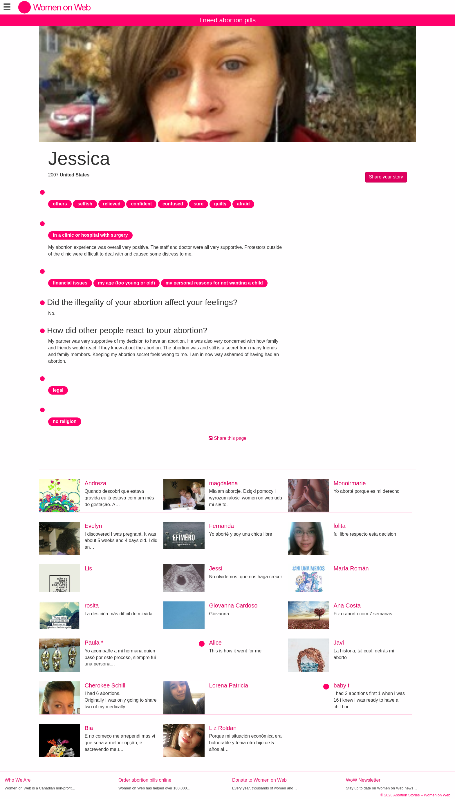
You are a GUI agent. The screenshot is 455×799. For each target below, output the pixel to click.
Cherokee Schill (105, 685)
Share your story (386, 176)
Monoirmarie (350, 483)
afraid (243, 203)
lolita (340, 526)
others (60, 203)
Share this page (228, 438)
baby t (341, 685)
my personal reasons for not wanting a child (214, 282)
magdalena (223, 483)
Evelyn (93, 526)
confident (141, 203)
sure (198, 203)
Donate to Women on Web (259, 780)
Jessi (216, 568)
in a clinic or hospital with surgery (90, 235)
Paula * (94, 642)
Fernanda (221, 526)
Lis (88, 568)
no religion (65, 421)
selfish (84, 203)
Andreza (95, 483)
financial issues (70, 282)
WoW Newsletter (363, 780)
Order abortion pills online (144, 780)
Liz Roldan (223, 728)
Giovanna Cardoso (233, 605)
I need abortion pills (227, 20)
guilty (220, 203)
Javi (339, 642)
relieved (111, 203)
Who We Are (18, 780)
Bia (89, 728)
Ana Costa (347, 605)
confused (172, 203)
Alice (215, 642)
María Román (351, 568)
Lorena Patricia (228, 685)
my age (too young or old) (126, 282)
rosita (92, 605)
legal (58, 390)
